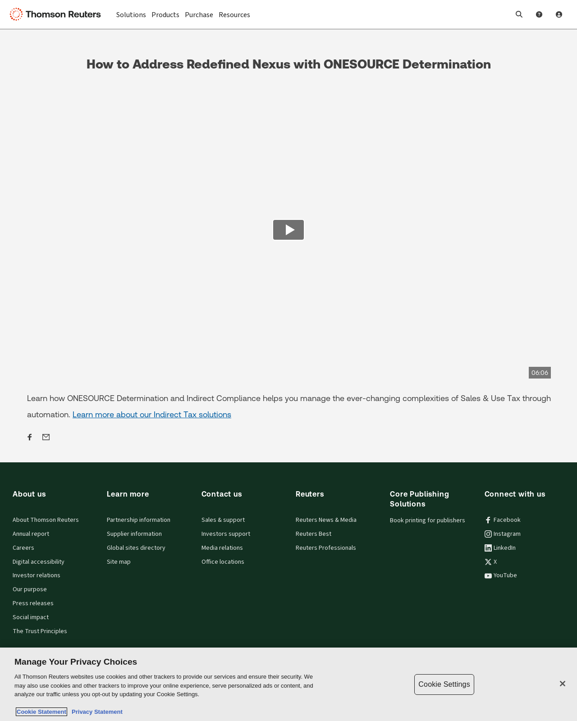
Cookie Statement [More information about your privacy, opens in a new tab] (41, 711)
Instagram (503, 534)
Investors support (225, 534)
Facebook (503, 520)
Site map (119, 562)
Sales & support (223, 520)
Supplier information (134, 534)
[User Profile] (559, 14)
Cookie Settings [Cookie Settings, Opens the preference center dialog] (444, 684)
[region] (288, 684)
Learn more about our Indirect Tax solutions (152, 414)
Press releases (33, 603)
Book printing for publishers (427, 520)
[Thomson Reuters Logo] (57, 14)
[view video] (288, 231)
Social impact (31, 617)
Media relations (222, 548)
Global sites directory (136, 548)
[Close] (562, 684)
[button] (519, 14)
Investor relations (36, 575)
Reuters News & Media (326, 520)
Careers (23, 548)
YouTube (501, 575)
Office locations (222, 562)
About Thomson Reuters (46, 520)
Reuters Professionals (326, 548)
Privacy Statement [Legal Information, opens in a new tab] (96, 711)
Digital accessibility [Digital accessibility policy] (38, 562)
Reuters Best (313, 534)
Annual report (31, 534)
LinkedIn (500, 548)
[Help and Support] (539, 14)
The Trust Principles (40, 631)
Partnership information (138, 520)
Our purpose (30, 589)
